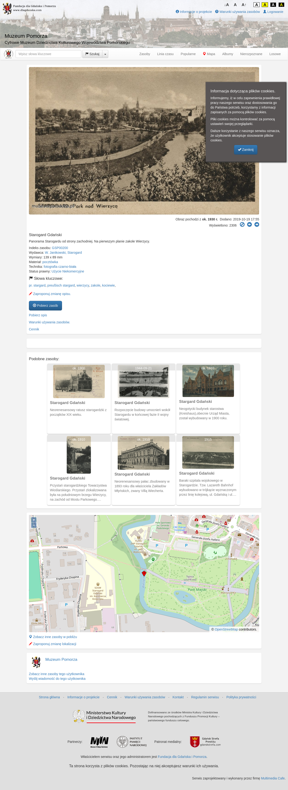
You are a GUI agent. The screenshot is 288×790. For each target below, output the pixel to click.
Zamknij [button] (246, 149)
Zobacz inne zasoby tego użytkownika (56, 674)
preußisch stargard (61, 285)
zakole (95, 285)
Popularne (188, 54)
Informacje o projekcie (194, 12)
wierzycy (83, 285)
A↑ (244, 5)
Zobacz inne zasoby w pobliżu (53, 637)
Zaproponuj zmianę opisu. (50, 294)
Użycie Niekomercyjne (68, 271)
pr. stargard (37, 285)
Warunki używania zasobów (237, 12)
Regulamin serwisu (205, 697)
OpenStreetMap (226, 629)
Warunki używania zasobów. (49, 322)
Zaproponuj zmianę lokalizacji (52, 644)
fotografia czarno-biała (60, 266)
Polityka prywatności (241, 697)
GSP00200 (60, 248)
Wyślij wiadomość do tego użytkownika (57, 678)
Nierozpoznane (251, 54)
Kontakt (178, 697)
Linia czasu (165, 54)
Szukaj (92, 54)
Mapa (209, 54)
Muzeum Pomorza (61, 659)
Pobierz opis (38, 315)
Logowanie (273, 12)
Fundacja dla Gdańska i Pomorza (182, 757)
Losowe (275, 54)
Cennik (34, 329)
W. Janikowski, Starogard (63, 252)
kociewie (108, 285)
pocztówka (50, 262)
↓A (226, 5)
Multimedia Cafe (273, 778)
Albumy (227, 54)
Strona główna (49, 697)
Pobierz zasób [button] (45, 305)
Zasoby (144, 54)
